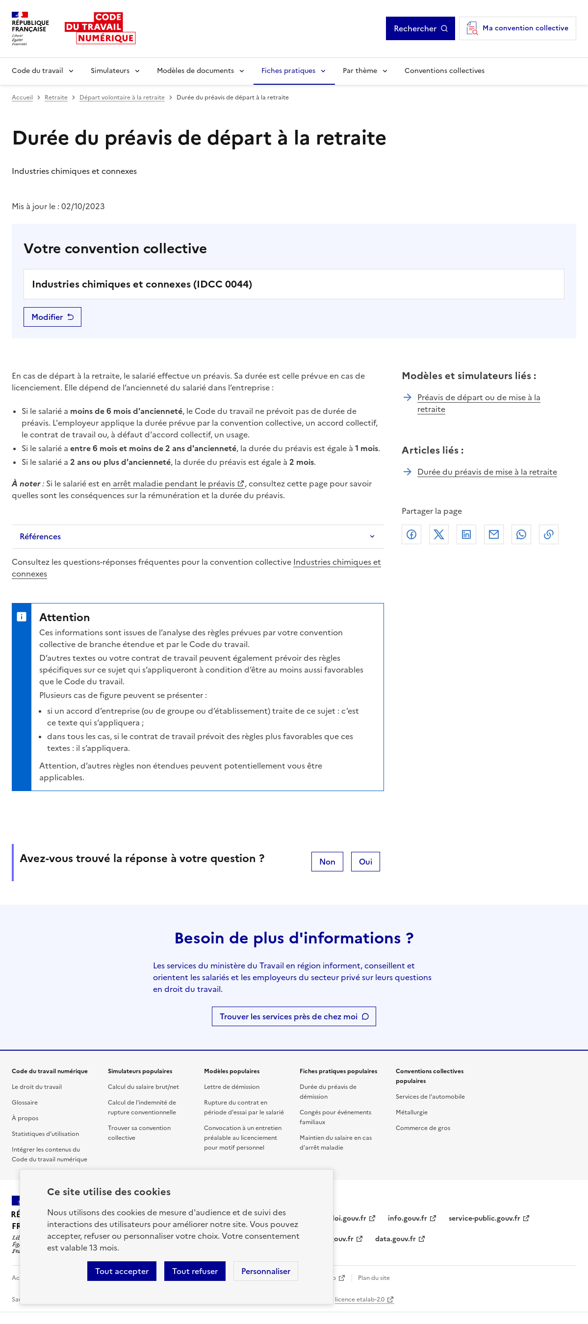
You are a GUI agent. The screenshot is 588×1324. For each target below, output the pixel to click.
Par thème (360, 71)
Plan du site (374, 1278)
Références (40, 536)
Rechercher (415, 28)
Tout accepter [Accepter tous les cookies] (122, 1271)
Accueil (22, 97)
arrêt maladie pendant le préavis (173, 483)
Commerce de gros (423, 1128)
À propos (25, 1118)
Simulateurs (110, 71)
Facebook (411, 534)
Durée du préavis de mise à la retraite (487, 472)
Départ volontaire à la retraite (122, 97)
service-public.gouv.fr (484, 1218)
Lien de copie (549, 534)
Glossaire (25, 1102)
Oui (365, 861)
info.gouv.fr (407, 1218)
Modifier (47, 317)
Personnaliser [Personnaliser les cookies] (265, 1271)
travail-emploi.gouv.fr (330, 1218)
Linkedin (466, 534)
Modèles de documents (195, 71)
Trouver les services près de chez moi (289, 1016)
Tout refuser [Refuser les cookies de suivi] (195, 1271)
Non (327, 861)
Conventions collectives (445, 71)
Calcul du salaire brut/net (143, 1087)
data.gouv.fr (395, 1239)
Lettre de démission (231, 1087)
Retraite (56, 97)
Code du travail (37, 71)
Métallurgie (412, 1112)
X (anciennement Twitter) (439, 534)
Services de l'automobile (430, 1096)
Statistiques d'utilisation (45, 1134)
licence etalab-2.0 (359, 1299)
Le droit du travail (37, 1087)
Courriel (494, 534)
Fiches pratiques (288, 71)
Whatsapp (521, 534)
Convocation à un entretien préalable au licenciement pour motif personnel (242, 1138)
